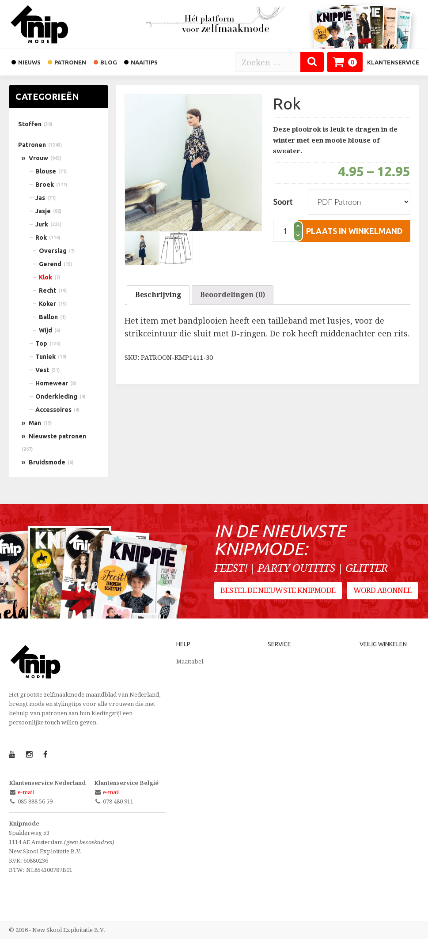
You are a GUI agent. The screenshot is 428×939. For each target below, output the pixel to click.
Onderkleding (56, 396)
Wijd (45, 330)
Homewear (51, 383)
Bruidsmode (47, 462)
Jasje (43, 211)
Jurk (41, 224)
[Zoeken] (312, 62)
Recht (47, 290)
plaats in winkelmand (354, 230)
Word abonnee (383, 591)
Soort (282, 202)
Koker (47, 303)
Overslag (53, 250)
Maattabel (189, 661)
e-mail (26, 792)
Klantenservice (393, 62)
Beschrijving (158, 294)
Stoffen (30, 124)
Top (41, 343)
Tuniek (45, 356)
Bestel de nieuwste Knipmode (278, 591)
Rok (41, 237)
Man (35, 422)
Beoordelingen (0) (232, 294)
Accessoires (53, 409)
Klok (45, 277)
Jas (40, 197)
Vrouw (38, 158)
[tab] (158, 295)
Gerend (50, 264)
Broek (44, 184)
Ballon (48, 317)
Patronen (32, 144)
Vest (42, 369)
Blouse (45, 171)
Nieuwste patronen (57, 436)
